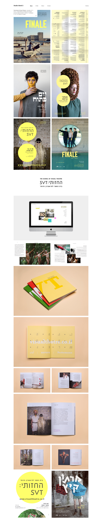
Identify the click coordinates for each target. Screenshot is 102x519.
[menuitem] (29, 5)
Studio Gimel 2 (18, 5)
